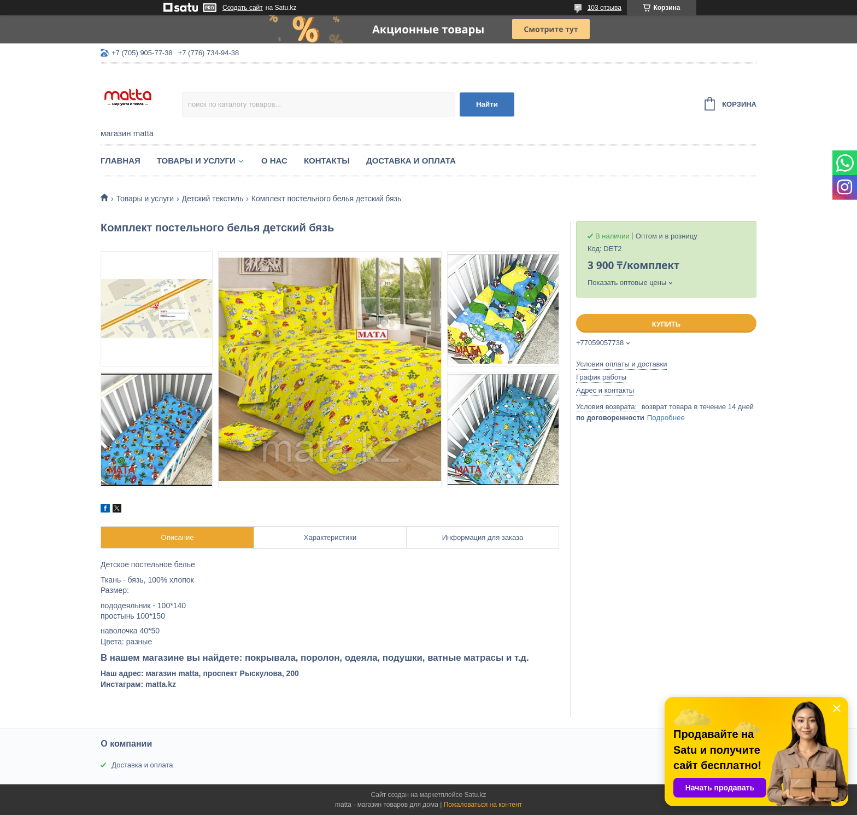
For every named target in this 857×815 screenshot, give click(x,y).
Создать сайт (242, 7)
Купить (666, 324)
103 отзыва (604, 7)
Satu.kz (475, 795)
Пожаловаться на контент (483, 804)
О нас (274, 160)
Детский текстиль (213, 198)
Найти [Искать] (487, 104)
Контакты (327, 160)
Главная (120, 160)
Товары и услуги (196, 160)
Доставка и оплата (411, 160)
